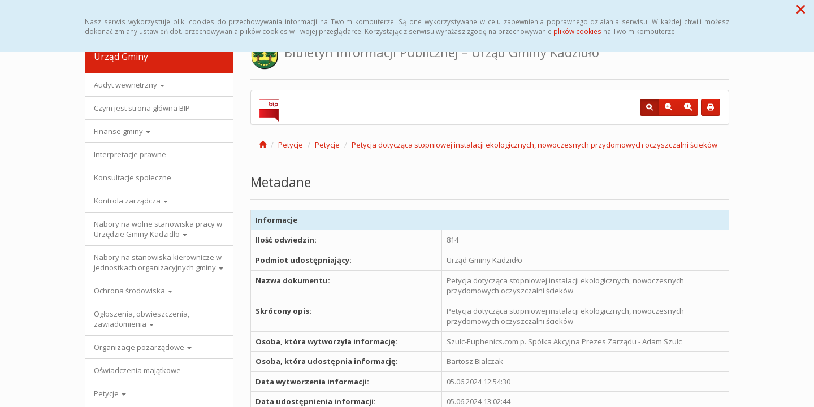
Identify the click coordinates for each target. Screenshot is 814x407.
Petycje (110, 393)
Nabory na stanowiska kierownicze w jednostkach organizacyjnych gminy (158, 262)
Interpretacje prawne (130, 154)
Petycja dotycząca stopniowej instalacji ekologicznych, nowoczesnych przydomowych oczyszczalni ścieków (534, 145)
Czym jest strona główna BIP (142, 108)
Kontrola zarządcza (131, 201)
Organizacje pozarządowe (143, 347)
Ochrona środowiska (133, 290)
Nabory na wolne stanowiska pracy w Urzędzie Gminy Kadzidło (158, 229)
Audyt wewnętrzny (129, 85)
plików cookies (577, 31)
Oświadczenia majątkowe (137, 370)
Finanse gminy (122, 131)
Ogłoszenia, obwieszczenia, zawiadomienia (141, 319)
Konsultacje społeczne (132, 177)
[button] (801, 9)
